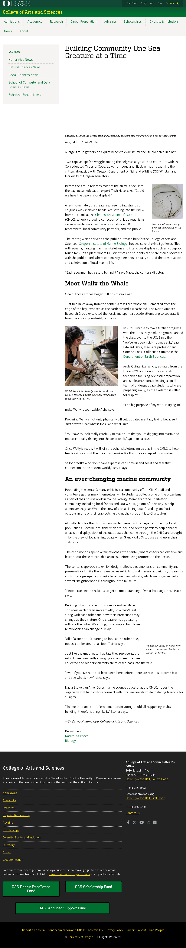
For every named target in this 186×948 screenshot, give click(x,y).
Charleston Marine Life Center (115, 214)
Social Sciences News (23, 75)
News (8, 31)
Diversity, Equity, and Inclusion (22, 837)
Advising (110, 21)
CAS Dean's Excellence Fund (31, 888)
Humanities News (20, 59)
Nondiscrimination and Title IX (66, 930)
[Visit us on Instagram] (148, 823)
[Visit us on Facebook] (128, 823)
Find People (156, 930)
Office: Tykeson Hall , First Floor (145, 798)
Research (56, 21)
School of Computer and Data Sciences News (29, 85)
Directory (9, 845)
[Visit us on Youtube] (141, 823)
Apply (144, 3)
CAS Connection (13, 860)
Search (170, 3)
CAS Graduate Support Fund (62, 908)
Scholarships (133, 21)
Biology (70, 740)
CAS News (14, 52)
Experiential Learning (16, 815)
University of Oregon (80, 937)
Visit (152, 3)
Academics (35, 21)
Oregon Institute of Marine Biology (103, 243)
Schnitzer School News (24, 94)
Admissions (12, 21)
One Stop (132, 3)
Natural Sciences (76, 736)
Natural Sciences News (24, 67)
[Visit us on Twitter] (134, 823)
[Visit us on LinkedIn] (155, 823)
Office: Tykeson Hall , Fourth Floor (147, 779)
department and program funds (69, 874)
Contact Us (132, 813)
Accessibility (95, 930)
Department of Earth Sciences (144, 356)
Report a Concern (33, 930)
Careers (130, 930)
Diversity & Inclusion (163, 21)
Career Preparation (83, 21)
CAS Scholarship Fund (93, 886)
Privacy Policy (114, 930)
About (24, 31)
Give (160, 3)
